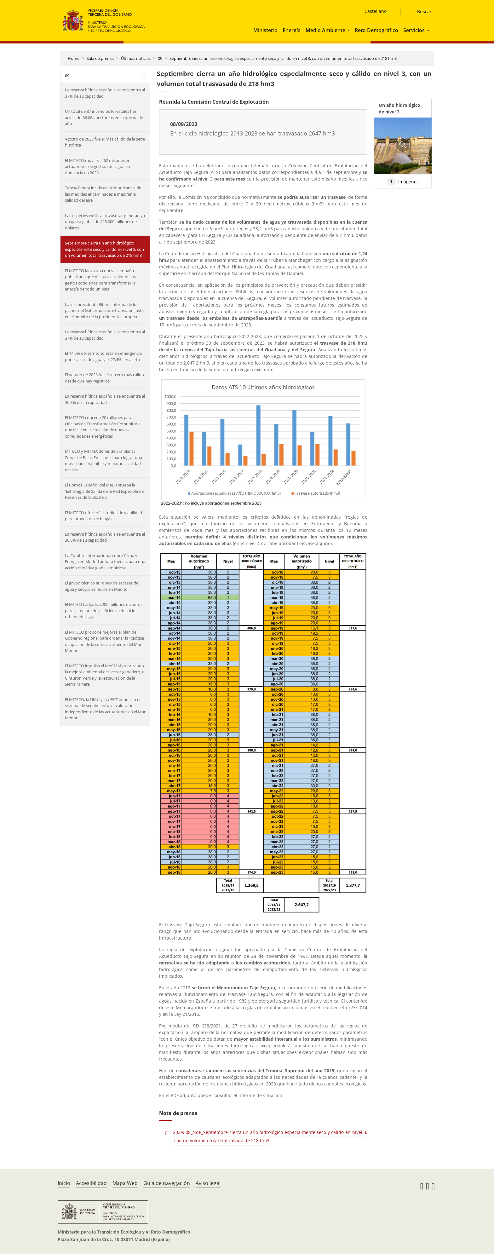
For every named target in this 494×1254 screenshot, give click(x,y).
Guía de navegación (166, 1183)
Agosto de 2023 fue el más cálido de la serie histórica (105, 142)
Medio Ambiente (325, 30)
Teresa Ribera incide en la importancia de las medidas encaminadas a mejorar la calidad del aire (103, 194)
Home (73, 58)
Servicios (414, 30)
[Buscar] (420, 12)
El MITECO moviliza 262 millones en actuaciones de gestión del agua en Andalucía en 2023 (97, 166)
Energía (292, 30)
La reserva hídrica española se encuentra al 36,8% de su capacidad (105, 399)
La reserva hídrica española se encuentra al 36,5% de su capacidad (105, 537)
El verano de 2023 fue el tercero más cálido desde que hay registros (104, 378)
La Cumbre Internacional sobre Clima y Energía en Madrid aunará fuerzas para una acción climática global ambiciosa (105, 562)
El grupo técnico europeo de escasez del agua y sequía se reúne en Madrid (102, 586)
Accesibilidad (91, 1183)
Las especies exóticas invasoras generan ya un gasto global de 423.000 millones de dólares (105, 222)
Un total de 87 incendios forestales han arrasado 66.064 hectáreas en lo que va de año (104, 117)
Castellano (376, 11)
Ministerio (265, 30)
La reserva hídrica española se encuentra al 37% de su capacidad (105, 93)
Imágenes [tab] (403, 181)
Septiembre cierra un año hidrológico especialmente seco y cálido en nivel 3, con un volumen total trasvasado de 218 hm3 (283, 58)
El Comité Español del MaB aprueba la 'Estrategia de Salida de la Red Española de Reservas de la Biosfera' (104, 491)
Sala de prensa (100, 58)
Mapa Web (125, 1183)
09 (160, 58)
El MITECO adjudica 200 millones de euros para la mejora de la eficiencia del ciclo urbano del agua (103, 610)
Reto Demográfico (376, 30)
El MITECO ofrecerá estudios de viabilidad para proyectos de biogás (103, 516)
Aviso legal (208, 1183)
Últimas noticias (136, 58)
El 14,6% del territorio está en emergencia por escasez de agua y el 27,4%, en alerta (103, 356)
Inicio (64, 1183)
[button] (349, 30)
